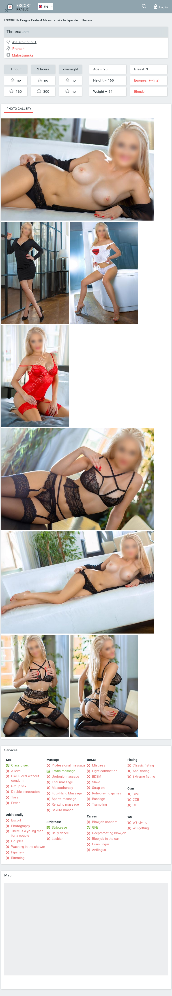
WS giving (140, 823)
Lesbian (57, 839)
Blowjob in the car (105, 839)
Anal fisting (141, 771)
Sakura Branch (62, 810)
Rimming (17, 858)
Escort (16, 820)
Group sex (18, 786)
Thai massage (62, 782)
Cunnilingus (101, 844)
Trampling (99, 804)
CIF (135, 805)
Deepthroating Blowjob (109, 833)
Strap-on (98, 788)
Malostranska (52, 20)
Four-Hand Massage (67, 793)
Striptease (59, 827)
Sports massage (64, 799)
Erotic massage (63, 771)
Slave (96, 782)
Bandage (98, 799)
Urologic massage (65, 777)
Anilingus (99, 850)
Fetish (15, 803)
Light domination (104, 771)
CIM (136, 794)
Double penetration (25, 792)
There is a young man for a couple (27, 833)
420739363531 (24, 42)
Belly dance (60, 833)
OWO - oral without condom (25, 778)
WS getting (141, 828)
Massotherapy (62, 788)
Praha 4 (36, 20)
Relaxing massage (65, 804)
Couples (17, 841)
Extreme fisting (144, 777)
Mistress (98, 765)
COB (136, 800)
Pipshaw (17, 852)
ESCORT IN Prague (17, 20)
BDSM (96, 777)
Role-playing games (106, 793)
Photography (20, 826)
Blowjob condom (104, 822)
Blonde (139, 92)
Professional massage (68, 765)
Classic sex (19, 765)
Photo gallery (18, 108)
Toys (14, 797)
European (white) (146, 80)
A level (16, 771)
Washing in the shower (28, 847)
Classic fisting (143, 765)
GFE (95, 827)
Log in (161, 6)
